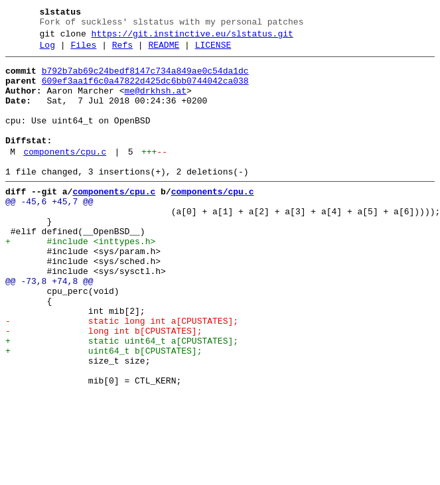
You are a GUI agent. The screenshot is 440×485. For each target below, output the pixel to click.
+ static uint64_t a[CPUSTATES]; (121, 399)
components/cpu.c (64, 176)
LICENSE (213, 51)
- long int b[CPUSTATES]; (103, 387)
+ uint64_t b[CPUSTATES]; (103, 411)
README (163, 51)
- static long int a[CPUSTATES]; (121, 375)
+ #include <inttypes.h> (80, 279)
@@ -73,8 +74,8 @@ (49, 327)
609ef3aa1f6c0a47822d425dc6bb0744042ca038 (145, 91)
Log (47, 51)
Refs (122, 51)
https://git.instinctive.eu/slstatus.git (192, 38)
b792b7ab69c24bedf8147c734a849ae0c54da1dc (145, 79)
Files (83, 51)
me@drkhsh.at (155, 103)
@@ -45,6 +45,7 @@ (49, 232)
